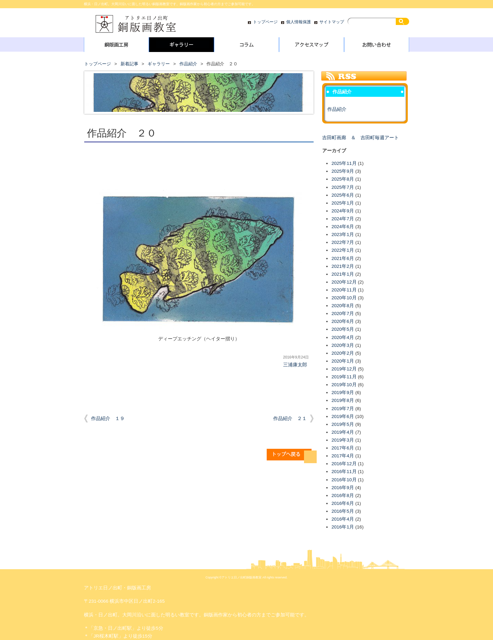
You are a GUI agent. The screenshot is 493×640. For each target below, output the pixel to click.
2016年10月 (343, 479)
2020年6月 (342, 321)
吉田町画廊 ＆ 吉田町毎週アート (360, 137)
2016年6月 (342, 503)
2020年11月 (343, 289)
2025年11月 (343, 163)
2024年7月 (342, 218)
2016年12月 (343, 463)
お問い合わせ (376, 46)
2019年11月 (343, 376)
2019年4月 (342, 432)
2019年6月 (342, 416)
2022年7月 (342, 242)
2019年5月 (342, 424)
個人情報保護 (298, 22)
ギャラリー (181, 46)
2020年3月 (342, 345)
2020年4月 (342, 337)
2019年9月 (342, 392)
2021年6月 (342, 258)
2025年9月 (342, 171)
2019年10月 (343, 384)
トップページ (265, 22)
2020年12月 (343, 282)
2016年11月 (343, 471)
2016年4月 (342, 519)
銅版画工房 (116, 46)
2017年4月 (342, 455)
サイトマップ (331, 22)
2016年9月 (342, 487)
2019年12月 (343, 368)
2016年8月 (342, 495)
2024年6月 (342, 226)
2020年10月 (343, 297)
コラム (246, 46)
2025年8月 (342, 179)
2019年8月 (342, 400)
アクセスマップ (311, 46)
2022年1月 (342, 250)
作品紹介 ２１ (290, 418)
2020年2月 (342, 353)
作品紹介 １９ (108, 418)
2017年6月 (342, 447)
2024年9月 (342, 210)
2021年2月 (342, 266)
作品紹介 (188, 63)
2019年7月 (342, 408)
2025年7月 (342, 187)
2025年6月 (342, 195)
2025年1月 (342, 203)
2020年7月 (342, 313)
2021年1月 (342, 274)
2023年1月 (342, 234)
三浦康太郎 (295, 364)
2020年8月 (342, 305)
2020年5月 (342, 329)
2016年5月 (342, 511)
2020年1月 (342, 361)
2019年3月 (342, 440)
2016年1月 (342, 527)
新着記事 (129, 63)
